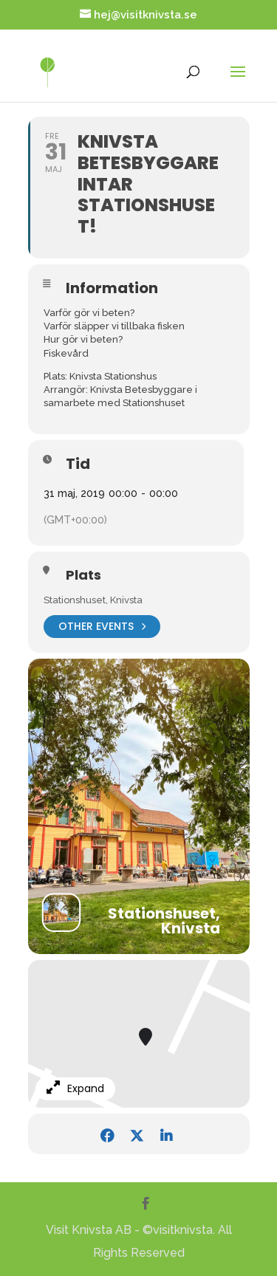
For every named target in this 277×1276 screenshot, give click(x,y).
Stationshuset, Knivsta (93, 600)
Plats (83, 575)
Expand (75, 1088)
